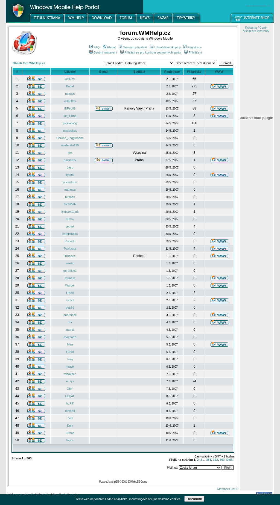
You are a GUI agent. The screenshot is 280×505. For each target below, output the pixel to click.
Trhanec (70, 256)
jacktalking (70, 123)
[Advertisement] (256, 285)
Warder (70, 285)
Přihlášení (193, 52)
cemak (70, 226)
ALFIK (70, 403)
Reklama (251, 27)
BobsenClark (70, 211)
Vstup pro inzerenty (256, 31)
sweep (70, 263)
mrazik (70, 366)
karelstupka (70, 233)
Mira (70, 344)
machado (70, 337)
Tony (70, 359)
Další (230, 459)
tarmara (70, 278)
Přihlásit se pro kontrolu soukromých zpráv (150, 52)
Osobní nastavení (103, 52)
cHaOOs (70, 101)
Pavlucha (70, 248)
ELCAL (70, 396)
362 (215, 459)
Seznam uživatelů (133, 47)
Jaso (70, 167)
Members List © (227, 489)
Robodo (70, 241)
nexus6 (70, 93)
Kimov (70, 219)
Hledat (109, 47)
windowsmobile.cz (258, 5)
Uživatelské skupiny (165, 47)
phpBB (115, 481)
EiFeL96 (70, 108)
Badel (70, 86)
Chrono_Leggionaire (70, 138)
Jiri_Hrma (69, 115)
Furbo (70, 351)
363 (222, 459)
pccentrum (70, 182)
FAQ (94, 47)
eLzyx (70, 381)
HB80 (70, 292)
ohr (70, 322)
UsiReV (70, 79)
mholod (70, 410)
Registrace (192, 47)
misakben (69, 374)
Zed (70, 418)
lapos (70, 440)
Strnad (70, 433)
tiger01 (70, 174)
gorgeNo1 (70, 270)
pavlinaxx (70, 160)
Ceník (263, 27)
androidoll (70, 315)
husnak (70, 197)
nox (70, 152)
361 (208, 459)
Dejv (70, 425)
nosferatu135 (70, 145)
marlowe (70, 189)
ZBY (70, 388)
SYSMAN (70, 204)
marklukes (70, 130)
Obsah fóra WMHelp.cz (29, 63)
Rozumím (194, 499)
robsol (70, 300)
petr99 (70, 307)
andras (70, 329)
